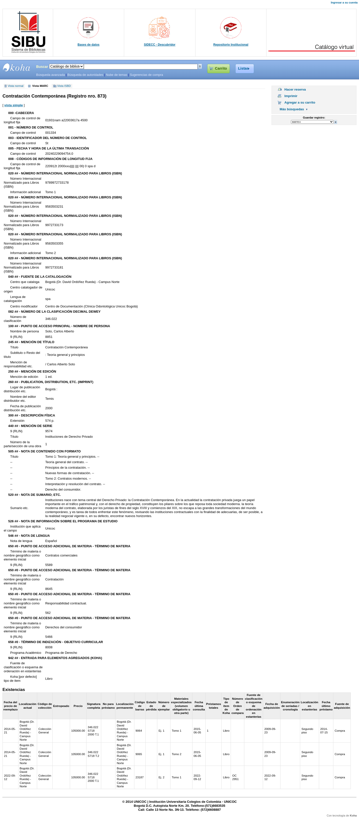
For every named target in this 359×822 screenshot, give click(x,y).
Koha (353, 815)
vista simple (13, 105)
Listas (243, 68)
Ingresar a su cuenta (344, 2)
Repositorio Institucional (230, 44)
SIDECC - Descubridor (160, 44)
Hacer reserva (295, 89)
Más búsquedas (292, 109)
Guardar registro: (314, 117)
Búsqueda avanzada (50, 75)
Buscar (42, 67)
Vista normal (15, 86)
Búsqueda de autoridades (85, 75)
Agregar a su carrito (299, 102)
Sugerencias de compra (146, 75)
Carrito (221, 68)
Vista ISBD (64, 86)
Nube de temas (116, 75)
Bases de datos (88, 44)
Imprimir (290, 96)
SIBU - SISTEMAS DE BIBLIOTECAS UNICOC (17, 67)
